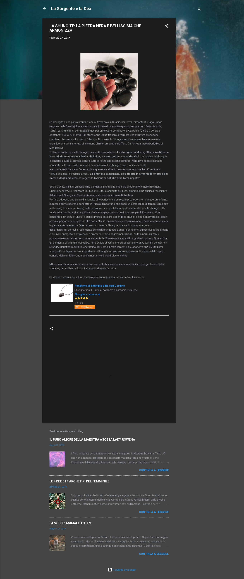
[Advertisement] (190, 72)
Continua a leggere (154, 470)
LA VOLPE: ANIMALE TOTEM (70, 523)
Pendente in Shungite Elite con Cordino (100, 285)
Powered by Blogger (122, 569)
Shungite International (87, 294)
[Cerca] (199, 9)
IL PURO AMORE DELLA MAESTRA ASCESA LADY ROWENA (92, 439)
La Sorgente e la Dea (71, 8)
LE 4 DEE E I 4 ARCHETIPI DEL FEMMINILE (79, 481)
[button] (166, 26)
